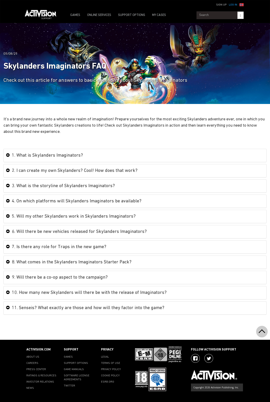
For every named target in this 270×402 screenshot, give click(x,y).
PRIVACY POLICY (111, 369)
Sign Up (221, 4)
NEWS (30, 388)
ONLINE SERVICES (99, 15)
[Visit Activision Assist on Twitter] (208, 358)
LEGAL (105, 357)
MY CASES (159, 15)
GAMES (75, 15)
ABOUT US (32, 357)
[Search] (240, 15)
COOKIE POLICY (110, 375)
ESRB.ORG (107, 382)
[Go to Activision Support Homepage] (43, 15)
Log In (233, 4)
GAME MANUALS (74, 369)
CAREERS (32, 363)
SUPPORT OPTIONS (131, 15)
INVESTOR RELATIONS (40, 382)
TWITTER (69, 385)
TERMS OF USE (110, 363)
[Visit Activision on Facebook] (195, 358)
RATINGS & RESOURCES (41, 375)
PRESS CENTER (36, 369)
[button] (241, 4)
